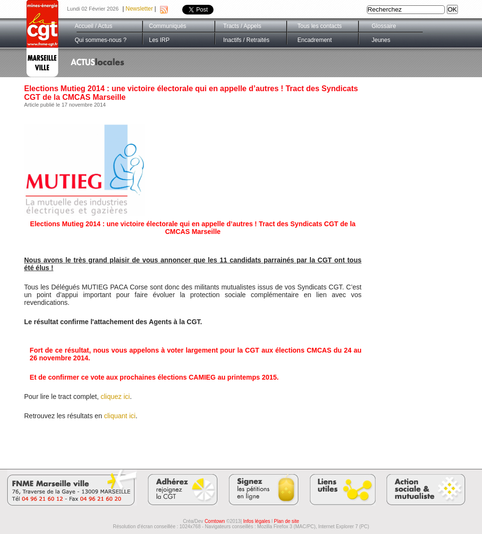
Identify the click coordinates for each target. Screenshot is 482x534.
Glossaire (384, 26)
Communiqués (167, 26)
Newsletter (139, 8)
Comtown (214, 521)
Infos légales (256, 521)
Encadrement (314, 40)
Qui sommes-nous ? (100, 40)
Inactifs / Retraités (246, 40)
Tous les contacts (319, 26)
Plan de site (286, 521)
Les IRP (159, 40)
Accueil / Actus (93, 26)
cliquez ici (115, 396)
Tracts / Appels (242, 26)
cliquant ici (119, 416)
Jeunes (381, 40)
